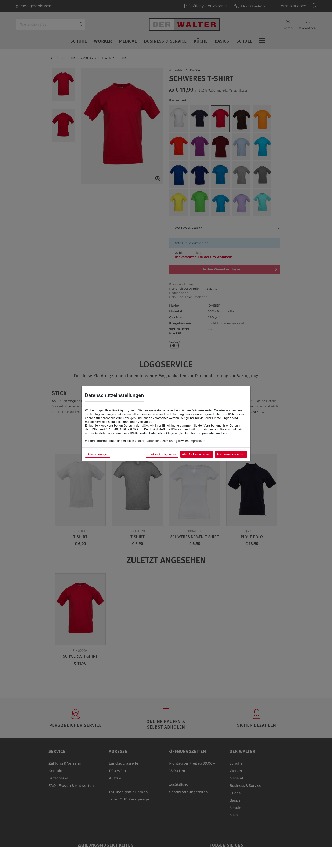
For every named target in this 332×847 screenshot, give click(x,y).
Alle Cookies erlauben (231, 454)
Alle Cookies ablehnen (196, 454)
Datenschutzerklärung (161, 441)
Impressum (197, 441)
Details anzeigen (97, 454)
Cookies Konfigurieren (162, 454)
